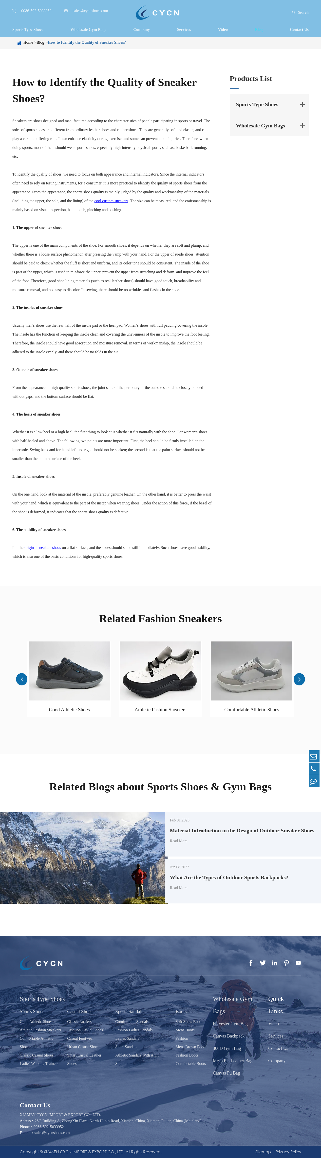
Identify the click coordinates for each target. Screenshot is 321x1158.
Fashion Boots (185, 1055)
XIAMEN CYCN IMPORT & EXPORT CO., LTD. (60, 1115)
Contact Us (299, 29)
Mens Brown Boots (189, 1047)
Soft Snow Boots (187, 1021)
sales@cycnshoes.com (52, 1133)
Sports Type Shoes (27, 29)
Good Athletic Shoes (69, 709)
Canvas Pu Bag (224, 1073)
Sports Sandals (128, 1011)
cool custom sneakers (111, 201)
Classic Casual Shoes (36, 1055)
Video (223, 29)
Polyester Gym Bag (228, 1023)
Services (184, 29)
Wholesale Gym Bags (88, 29)
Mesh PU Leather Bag (230, 1060)
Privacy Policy (288, 1151)
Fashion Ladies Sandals (132, 1030)
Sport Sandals (125, 1047)
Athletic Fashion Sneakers (161, 709)
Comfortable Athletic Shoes (251, 709)
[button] (22, 679)
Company (141, 29)
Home (28, 42)
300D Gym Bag (225, 1048)
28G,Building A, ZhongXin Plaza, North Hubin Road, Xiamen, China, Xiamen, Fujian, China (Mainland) (118, 1121)
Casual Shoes (80, 1011)
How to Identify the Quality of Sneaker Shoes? (87, 42)
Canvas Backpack (227, 1036)
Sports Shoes (32, 1011)
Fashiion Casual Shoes (84, 1030)
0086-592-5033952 (49, 1127)
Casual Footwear (80, 1038)
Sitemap (263, 1151)
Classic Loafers (79, 1021)
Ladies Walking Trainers (39, 1063)
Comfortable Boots (189, 1063)
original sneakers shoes (42, 547)
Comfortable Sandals (131, 1021)
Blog (259, 29)
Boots (180, 1011)
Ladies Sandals (126, 1038)
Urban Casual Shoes (83, 1047)
